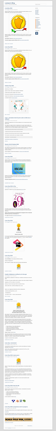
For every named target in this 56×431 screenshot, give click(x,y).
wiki (27, 148)
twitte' (21, 413)
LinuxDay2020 (38, 24)
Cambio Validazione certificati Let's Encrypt (16, 274)
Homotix (12, 347)
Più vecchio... (37, 14)
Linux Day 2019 (9, 220)
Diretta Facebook (14, 97)
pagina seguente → (30, 425)
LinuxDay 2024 (8, 8)
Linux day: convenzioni (10, 343)
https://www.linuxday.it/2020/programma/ (21, 179)
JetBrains (30, 237)
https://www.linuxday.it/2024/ (24, 40)
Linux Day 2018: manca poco (12, 355)
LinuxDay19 (6, 217)
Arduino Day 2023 (9, 85)
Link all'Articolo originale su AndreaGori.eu (11, 139)
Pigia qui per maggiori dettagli (9, 380)
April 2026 (36, 12)
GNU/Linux (6, 43)
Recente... (36, 13)
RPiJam (37, 25)
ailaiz (8, 43)
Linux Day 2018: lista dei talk (12, 385)
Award (8, 9)
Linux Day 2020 (9, 156)
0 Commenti (11, 43)
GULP (22, 189)
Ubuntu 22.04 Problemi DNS (12, 144)
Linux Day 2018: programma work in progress (16, 406)
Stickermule (7, 350)
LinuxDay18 (6, 339)
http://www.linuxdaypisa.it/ (17, 215)
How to (6, 296)
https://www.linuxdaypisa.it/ (18, 38)
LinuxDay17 (38, 21)
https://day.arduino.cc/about (18, 94)
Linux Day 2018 (9, 299)
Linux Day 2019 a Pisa (10, 186)
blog (15, 413)
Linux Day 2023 (9, 47)
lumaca (8, 120)
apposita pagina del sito (12, 414)
